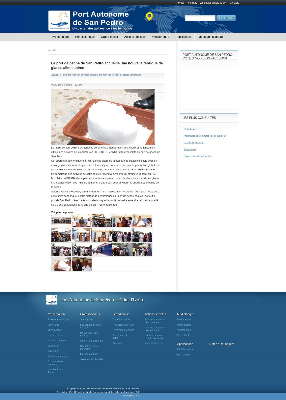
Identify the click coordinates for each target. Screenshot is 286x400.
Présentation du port (59, 319)
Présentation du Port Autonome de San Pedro (205, 135)
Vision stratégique (58, 356)
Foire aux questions (123, 330)
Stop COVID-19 (153, 343)
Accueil (180, 2)
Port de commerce (58, 340)
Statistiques (86, 319)
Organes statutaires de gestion (198, 156)
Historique (53, 324)
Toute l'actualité (121, 319)
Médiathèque (160, 36)
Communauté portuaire (55, 363)
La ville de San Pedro (194, 142)
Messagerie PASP (131, 395)
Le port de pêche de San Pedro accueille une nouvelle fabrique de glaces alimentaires (100, 74)
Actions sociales (135, 36)
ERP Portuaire (185, 349)
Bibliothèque (190, 129)
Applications (183, 36)
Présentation (60, 36)
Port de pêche (56, 335)
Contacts (234, 2)
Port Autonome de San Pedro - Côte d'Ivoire (102, 299)
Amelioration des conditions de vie (154, 337)
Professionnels (85, 36)
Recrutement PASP (123, 324)
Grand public (109, 36)
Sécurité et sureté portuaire (90, 347)
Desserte (53, 345)
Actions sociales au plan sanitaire (155, 321)
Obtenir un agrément (91, 340)
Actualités (192, 2)
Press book (183, 335)
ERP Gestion (184, 354)
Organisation (55, 330)
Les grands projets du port (213, 2)
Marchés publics (89, 354)
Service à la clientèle (91, 359)
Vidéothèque (184, 330)
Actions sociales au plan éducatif (155, 329)
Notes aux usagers (210, 36)
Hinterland (53, 351)
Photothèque (184, 324)
